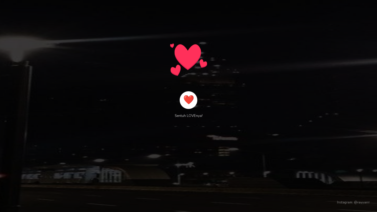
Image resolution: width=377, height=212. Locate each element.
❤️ (188, 100)
